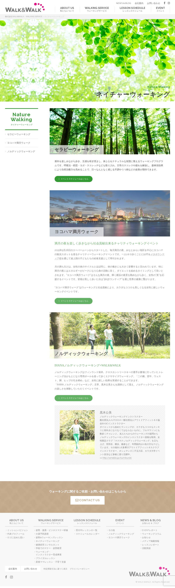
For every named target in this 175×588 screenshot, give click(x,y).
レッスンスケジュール (132, 9)
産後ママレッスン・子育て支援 (51, 562)
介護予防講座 (42, 534)
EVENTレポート (150, 530)
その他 (111, 530)
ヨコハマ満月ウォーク (18, 142)
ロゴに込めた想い (15, 537)
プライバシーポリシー (80, 569)
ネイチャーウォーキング (47, 541)
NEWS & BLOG (123, 3)
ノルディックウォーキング (21, 151)
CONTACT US (89, 500)
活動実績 (146, 548)
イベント (160, 9)
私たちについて (67, 9)
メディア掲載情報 (150, 541)
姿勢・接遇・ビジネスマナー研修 (52, 530)
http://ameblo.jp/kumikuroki (117, 458)
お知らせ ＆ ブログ (150, 521)
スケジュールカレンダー (87, 534)
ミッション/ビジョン (17, 530)
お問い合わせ (153, 3)
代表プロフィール (15, 534)
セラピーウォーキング (18, 134)
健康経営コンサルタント (47, 544)
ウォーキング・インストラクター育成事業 (49, 553)
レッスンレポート (150, 544)
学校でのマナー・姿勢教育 (49, 548)
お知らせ (146, 537)
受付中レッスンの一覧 (86, 530)
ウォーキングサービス (97, 9)
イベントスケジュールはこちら (74, 179)
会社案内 (139, 3)
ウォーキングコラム (151, 534)
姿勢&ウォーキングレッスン (49, 537)
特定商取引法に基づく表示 (55, 569)
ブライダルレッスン (45, 558)
